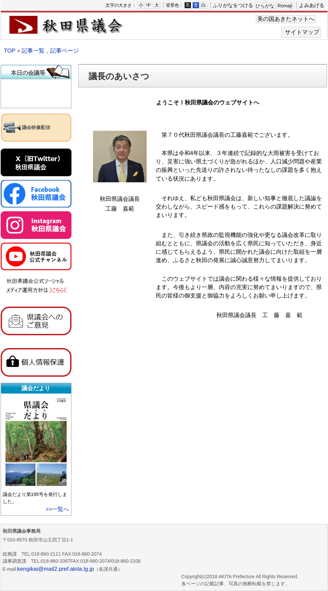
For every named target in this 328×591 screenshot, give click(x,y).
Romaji (284, 5)
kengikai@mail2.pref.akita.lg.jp (55, 569)
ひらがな (265, 5)
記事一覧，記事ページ (50, 51)
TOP (10, 51)
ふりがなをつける (233, 5)
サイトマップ (302, 32)
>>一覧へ (57, 509)
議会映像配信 (36, 127)
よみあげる (311, 5)
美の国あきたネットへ (286, 19)
